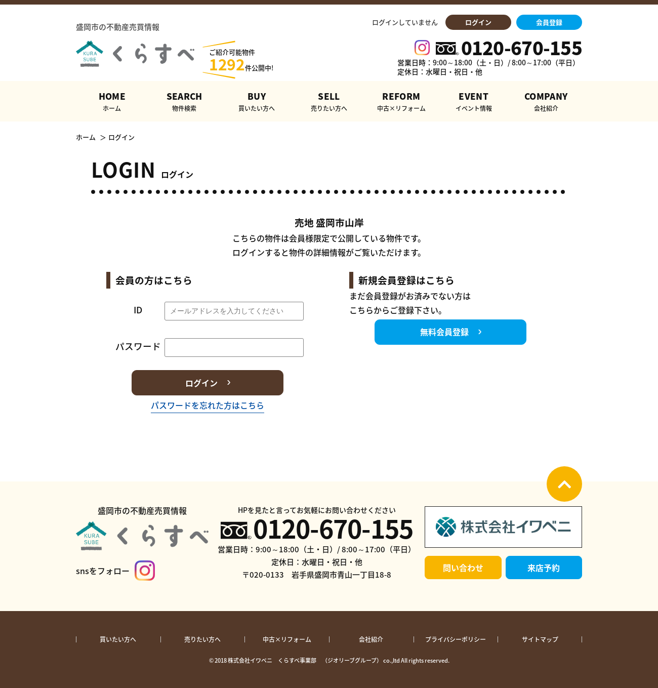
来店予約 (543, 567)
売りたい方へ (202, 639)
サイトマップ (540, 639)
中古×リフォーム (287, 639)
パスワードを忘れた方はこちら (207, 405)
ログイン (478, 22)
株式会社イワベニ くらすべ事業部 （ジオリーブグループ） (305, 660)
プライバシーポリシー (455, 639)
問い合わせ (463, 567)
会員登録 (549, 22)
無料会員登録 (444, 332)
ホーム (86, 137)
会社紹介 (371, 639)
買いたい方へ (118, 639)
